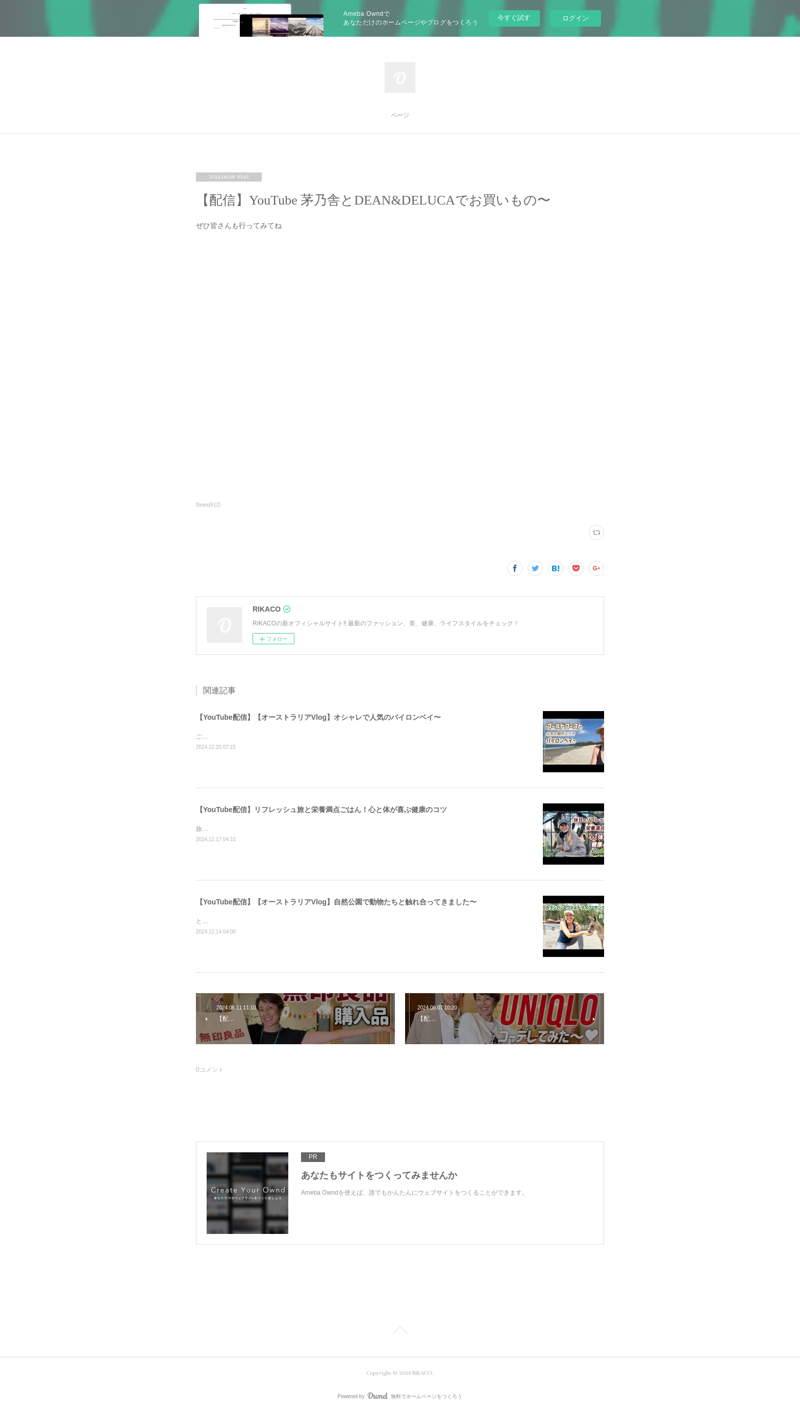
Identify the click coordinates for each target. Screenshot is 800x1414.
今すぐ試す (514, 17)
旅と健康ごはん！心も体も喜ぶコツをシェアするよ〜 (269, 828)
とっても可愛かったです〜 (232, 921)
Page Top (400, 1331)
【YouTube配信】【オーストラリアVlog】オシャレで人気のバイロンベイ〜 (318, 717)
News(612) (208, 505)
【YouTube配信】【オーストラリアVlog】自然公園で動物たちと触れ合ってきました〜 (336, 902)
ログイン (575, 18)
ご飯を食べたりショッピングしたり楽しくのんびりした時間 (278, 736)
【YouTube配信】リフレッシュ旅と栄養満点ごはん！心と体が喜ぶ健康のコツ (321, 809)
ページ (400, 115)
